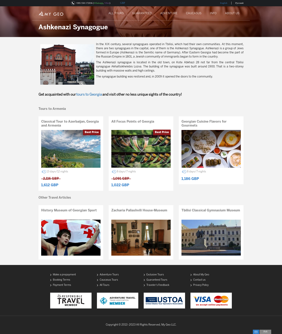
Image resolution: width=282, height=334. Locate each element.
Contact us (199, 280)
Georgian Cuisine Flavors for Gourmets (204, 123)
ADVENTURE (169, 13)
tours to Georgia (89, 94)
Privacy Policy (201, 285)
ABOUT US (232, 13)
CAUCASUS (193, 13)
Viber (107, 3)
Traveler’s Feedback (157, 285)
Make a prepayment (64, 275)
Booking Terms (61, 280)
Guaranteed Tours (156, 280)
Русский (239, 3)
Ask (265, 332)
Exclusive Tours (155, 275)
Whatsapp (98, 3)
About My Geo (201, 275)
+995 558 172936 (84, 3)
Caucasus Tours (109, 280)
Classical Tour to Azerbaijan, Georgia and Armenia (70, 123)
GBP (122, 3)
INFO (213, 13)
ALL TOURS (116, 13)
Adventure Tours (109, 275)
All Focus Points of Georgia (132, 121)
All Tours (104, 285)
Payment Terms (62, 285)
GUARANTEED (142, 13)
